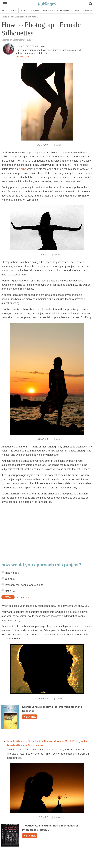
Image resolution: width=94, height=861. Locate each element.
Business (35, 10)
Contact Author (22, 57)
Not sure (10, 591)
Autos (13, 10)
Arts (4, 10)
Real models (12, 572)
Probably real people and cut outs (24, 585)
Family (77, 10)
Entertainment (63, 10)
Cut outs (10, 579)
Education (48, 10)
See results (21, 597)
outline (22, 169)
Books (23, 10)
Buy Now (29, 717)
